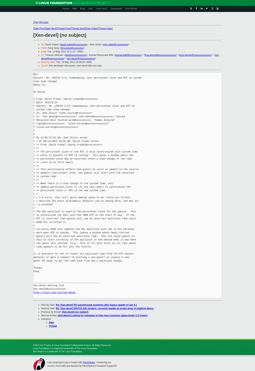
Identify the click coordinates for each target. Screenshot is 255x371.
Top (36, 22)
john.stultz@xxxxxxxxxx (115, 44)
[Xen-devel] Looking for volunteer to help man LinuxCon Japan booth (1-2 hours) (102, 315)
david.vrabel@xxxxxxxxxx (73, 44)
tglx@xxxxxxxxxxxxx (75, 55)
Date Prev (39, 28)
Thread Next (78, 28)
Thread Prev (63, 28)
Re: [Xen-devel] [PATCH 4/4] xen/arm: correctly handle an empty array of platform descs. (105, 308)
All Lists (44, 22)
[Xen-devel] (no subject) (75, 312)
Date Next (51, 28)
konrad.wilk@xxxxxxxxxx (128, 55)
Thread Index (105, 28)
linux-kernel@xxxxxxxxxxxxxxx (160, 55)
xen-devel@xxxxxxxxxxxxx (81, 58)
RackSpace (89, 362)
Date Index (91, 28)
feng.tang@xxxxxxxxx (72, 48)
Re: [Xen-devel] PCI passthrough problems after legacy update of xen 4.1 (96, 305)
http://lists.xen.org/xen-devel (55, 292)
